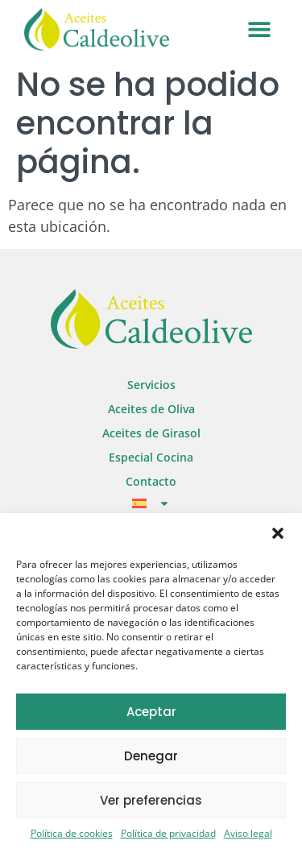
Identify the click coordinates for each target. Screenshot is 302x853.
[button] (278, 533)
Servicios (151, 384)
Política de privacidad (168, 833)
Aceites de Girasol (151, 433)
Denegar (151, 755)
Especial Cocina (151, 457)
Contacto (151, 481)
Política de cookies (72, 833)
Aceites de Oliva (151, 408)
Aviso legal (248, 833)
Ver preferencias (151, 800)
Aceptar (151, 711)
